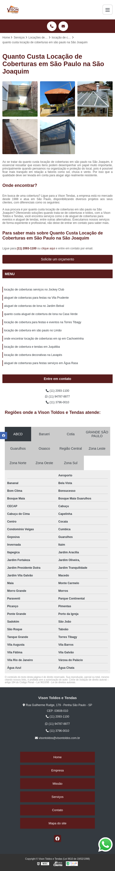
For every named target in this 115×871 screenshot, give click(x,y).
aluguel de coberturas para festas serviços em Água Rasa (41, 363)
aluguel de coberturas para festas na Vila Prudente (36, 297)
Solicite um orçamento (57, 259)
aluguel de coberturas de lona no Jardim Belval (34, 306)
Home (57, 757)
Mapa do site (57, 823)
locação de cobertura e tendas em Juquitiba (32, 346)
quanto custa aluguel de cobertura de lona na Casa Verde (41, 314)
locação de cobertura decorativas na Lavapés (33, 355)
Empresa (57, 770)
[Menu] (107, 9)
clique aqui (48, 248)
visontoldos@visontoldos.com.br (57, 738)
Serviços (57, 797)
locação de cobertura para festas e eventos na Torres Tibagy (42, 322)
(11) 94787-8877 (57, 396)
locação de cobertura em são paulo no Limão (33, 330)
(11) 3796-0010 (57, 402)
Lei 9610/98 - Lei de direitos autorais (55, 682)
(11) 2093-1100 (27, 248)
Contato (57, 810)
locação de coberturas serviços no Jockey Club (34, 289)
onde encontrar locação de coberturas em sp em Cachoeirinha (44, 338)
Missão (57, 783)
